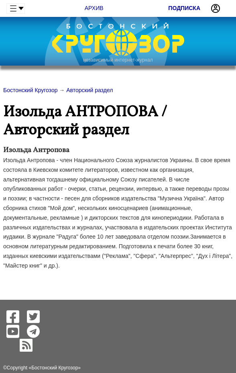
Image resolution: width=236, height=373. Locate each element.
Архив (94, 8)
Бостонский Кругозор (54, 368)
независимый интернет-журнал (118, 60)
